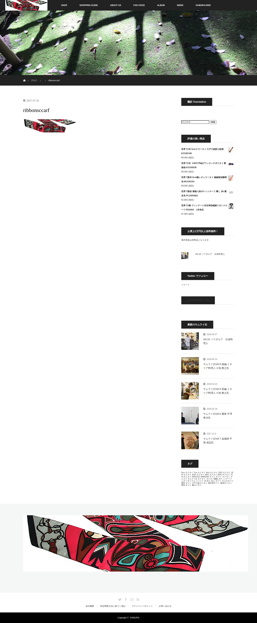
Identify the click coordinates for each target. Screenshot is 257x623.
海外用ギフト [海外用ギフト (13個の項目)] (214, 483)
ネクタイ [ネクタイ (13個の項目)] (202, 479)
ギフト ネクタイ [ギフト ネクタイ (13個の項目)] (223, 477)
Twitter (119, 599)
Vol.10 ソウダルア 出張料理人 (210, 254)
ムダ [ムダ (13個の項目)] (183, 481)
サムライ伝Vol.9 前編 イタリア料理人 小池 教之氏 (217, 391)
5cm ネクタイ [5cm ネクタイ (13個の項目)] (187, 472)
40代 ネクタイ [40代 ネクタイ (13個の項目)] (198, 475)
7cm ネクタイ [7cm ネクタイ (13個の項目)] (199, 472)
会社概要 (90, 606)
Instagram (131, 599)
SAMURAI (134, 617)
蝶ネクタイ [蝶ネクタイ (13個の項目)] (197, 485)
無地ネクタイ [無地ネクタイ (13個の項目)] (226, 483)
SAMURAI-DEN (203, 5)
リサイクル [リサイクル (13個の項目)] (190, 481)
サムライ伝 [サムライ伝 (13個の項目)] (192, 479)
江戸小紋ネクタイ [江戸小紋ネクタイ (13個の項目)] (199, 483)
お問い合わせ (165, 606)
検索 (213, 122)
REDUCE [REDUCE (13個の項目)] (196, 477)
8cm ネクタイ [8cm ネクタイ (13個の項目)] (212, 472)
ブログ (34, 80)
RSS (137, 599)
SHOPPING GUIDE (88, 5)
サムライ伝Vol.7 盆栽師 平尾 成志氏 (217, 440)
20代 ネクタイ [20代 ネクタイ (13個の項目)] (224, 472)
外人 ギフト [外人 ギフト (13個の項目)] (216, 481)
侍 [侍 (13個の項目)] (205, 481)
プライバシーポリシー (142, 606)
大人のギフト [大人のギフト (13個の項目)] (228, 481)
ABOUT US (115, 5)
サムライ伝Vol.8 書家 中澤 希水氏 (217, 415)
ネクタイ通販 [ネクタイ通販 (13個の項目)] (212, 479)
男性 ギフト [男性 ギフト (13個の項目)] (186, 485)
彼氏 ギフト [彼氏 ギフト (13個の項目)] (186, 483)
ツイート (185, 285)
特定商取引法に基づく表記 (112, 606)
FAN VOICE (139, 5)
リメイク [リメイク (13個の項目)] (200, 481)
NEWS (180, 5)
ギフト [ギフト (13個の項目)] (212, 477)
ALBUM (161, 5)
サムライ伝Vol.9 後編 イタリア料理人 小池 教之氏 (217, 366)
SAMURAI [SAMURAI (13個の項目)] (204, 477)
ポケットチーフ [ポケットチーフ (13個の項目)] (225, 479)
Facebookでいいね (198, 300)
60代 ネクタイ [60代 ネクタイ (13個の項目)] (224, 475)
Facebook (125, 599)
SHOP (56, 5)
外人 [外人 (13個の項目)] (209, 481)
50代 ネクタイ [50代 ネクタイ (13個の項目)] (211, 475)
